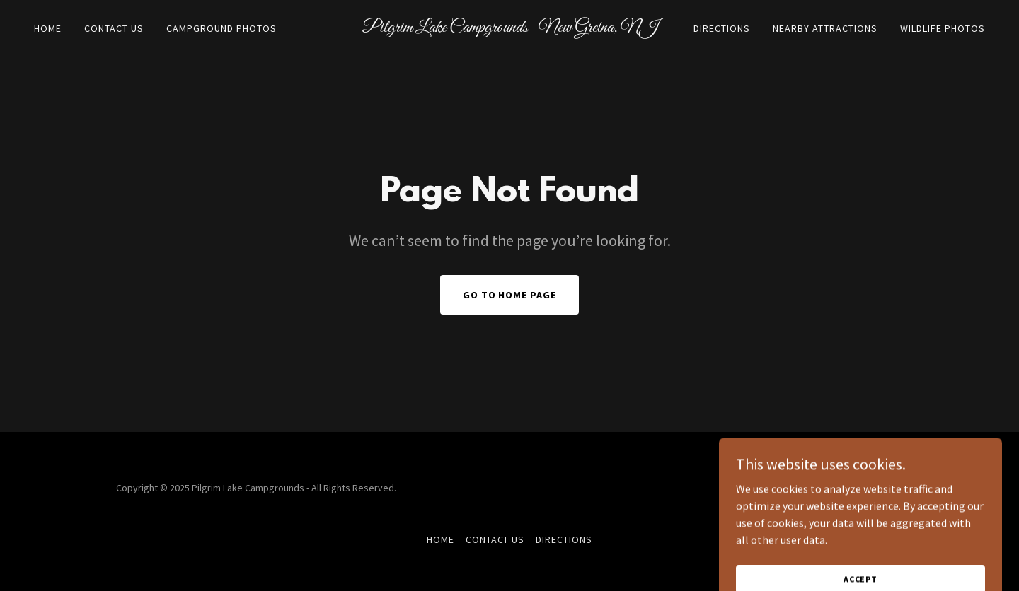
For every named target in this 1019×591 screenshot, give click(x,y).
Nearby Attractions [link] (825, 28)
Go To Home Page (510, 294)
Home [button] (440, 539)
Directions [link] (721, 28)
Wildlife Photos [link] (942, 28)
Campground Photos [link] (221, 28)
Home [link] (48, 28)
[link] (509, 28)
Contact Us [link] (114, 28)
